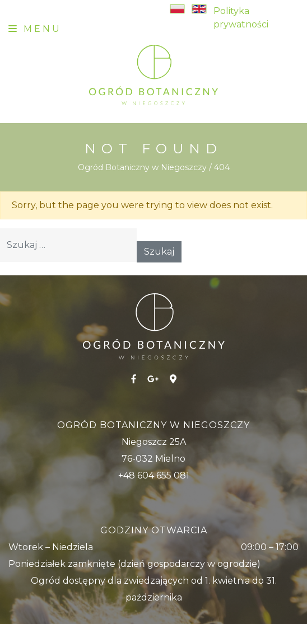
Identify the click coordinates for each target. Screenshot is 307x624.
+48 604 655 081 (153, 475)
